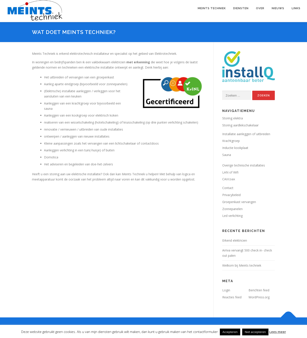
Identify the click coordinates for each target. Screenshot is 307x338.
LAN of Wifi (230, 172)
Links (296, 8)
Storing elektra (232, 118)
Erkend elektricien (234, 240)
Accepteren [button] (230, 332)
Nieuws (278, 8)
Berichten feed (259, 290)
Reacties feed (232, 297)
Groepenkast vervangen (239, 202)
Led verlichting (232, 216)
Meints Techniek (212, 8)
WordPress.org (259, 297)
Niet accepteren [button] (255, 332)
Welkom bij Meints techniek (241, 265)
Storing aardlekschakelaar (240, 125)
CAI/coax (228, 179)
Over (260, 8)
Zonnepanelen (232, 209)
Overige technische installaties (243, 165)
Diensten (241, 8)
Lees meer (277, 331)
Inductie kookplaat (235, 148)
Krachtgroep (231, 141)
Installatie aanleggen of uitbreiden (246, 134)
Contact (227, 188)
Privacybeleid (231, 195)
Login (226, 290)
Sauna (226, 155)
